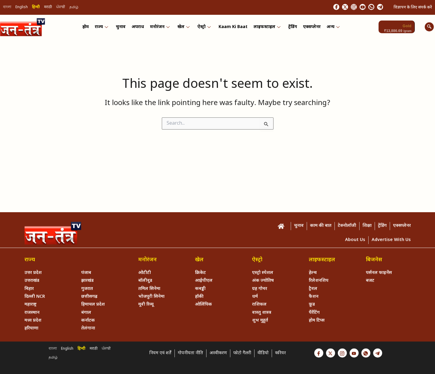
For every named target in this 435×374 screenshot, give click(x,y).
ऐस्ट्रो (203, 28)
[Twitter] (331, 7)
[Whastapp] (366, 7)
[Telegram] (378, 7)
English (21, 7)
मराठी (48, 7)
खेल (184, 28)
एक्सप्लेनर (309, 28)
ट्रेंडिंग (290, 28)
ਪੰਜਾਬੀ (60, 7)
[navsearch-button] (429, 27)
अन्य (329, 28)
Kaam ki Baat (232, 28)
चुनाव (123, 28)
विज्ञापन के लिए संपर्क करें (413, 7)
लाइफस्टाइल (265, 28)
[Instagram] (343, 7)
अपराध (139, 28)
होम (89, 28)
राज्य (104, 28)
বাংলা (7, 7)
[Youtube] (355, 7)
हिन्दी (36, 7)
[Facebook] (319, 7)
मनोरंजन (161, 28)
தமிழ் (73, 7)
